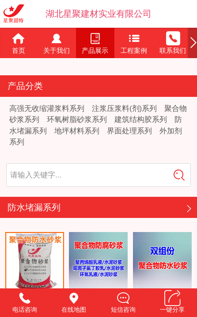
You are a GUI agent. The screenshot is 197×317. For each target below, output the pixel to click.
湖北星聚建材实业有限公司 (98, 13)
